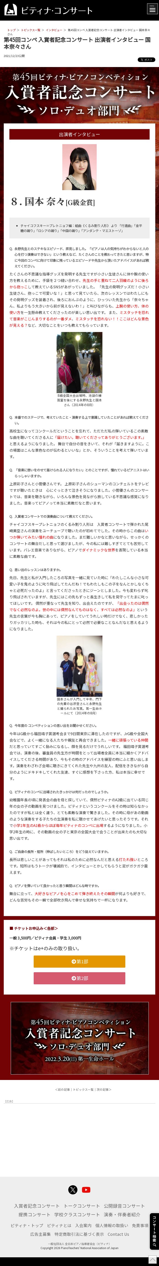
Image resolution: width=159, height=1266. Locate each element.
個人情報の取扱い (126, 1233)
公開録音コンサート (31, 1214)
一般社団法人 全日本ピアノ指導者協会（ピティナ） (79, 1252)
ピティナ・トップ (33, 1233)
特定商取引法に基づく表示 (90, 1242)
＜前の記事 (62, 1089)
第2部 (79, 978)
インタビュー (54, 30)
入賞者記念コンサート (56, 1205)
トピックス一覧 (30, 30)
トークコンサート (108, 1205)
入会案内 (95, 1233)
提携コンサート (76, 1214)
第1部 (79, 961)
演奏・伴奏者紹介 (79, 1223)
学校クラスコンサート (125, 1214)
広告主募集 (47, 1242)
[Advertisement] (79, 1137)
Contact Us (133, 1242)
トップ (11, 30)
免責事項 (23, 1242)
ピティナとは (68, 1233)
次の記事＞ (104, 1089)
